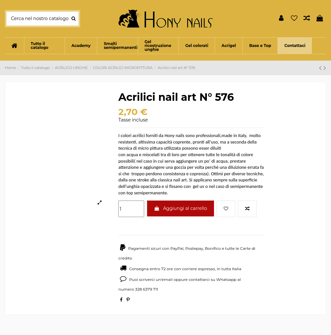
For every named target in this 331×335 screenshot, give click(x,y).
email (167, 279)
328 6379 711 (146, 289)
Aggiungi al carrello (180, 208)
